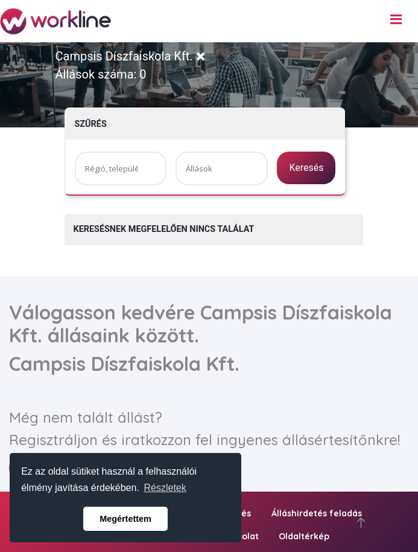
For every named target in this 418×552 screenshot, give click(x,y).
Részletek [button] (165, 488)
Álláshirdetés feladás (316, 513)
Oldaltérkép (304, 536)
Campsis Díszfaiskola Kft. (130, 56)
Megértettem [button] (125, 519)
